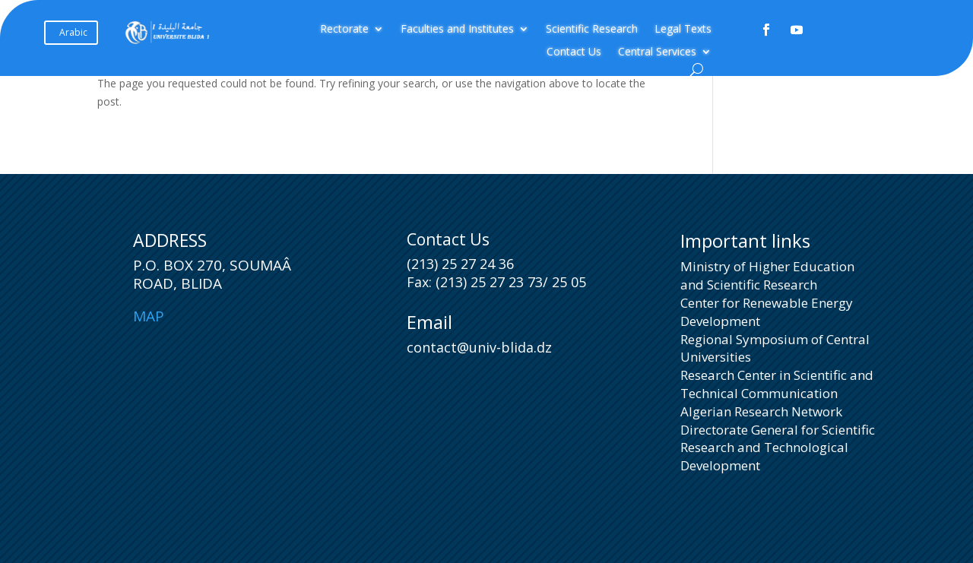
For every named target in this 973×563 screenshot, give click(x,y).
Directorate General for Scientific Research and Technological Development (777, 448)
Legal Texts (683, 30)
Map (148, 316)
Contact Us (574, 52)
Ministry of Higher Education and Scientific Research (767, 275)
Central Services (657, 52)
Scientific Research (592, 30)
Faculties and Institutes (457, 30)
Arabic (73, 32)
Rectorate (344, 30)
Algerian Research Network (761, 411)
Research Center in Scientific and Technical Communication (776, 384)
